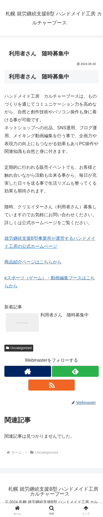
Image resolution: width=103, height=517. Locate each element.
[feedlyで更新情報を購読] (75, 371)
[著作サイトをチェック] (27, 371)
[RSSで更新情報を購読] (51, 385)
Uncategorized (19, 348)
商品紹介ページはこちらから (33, 262)
